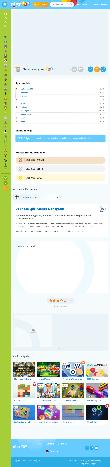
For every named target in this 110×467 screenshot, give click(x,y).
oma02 (22, 118)
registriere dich (85, 138)
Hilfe (40, 443)
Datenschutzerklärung (78, 460)
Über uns (62, 443)
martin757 (24, 96)
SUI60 (22, 103)
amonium (24, 92)
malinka (23, 107)
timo (22, 100)
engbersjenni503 (26, 89)
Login (82, 4)
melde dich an (68, 138)
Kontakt (50, 443)
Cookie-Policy (95, 460)
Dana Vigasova (25, 111)
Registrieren (99, 4)
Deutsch (52, 451)
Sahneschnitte (25, 114)
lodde (22, 121)
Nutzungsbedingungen (86, 463)
